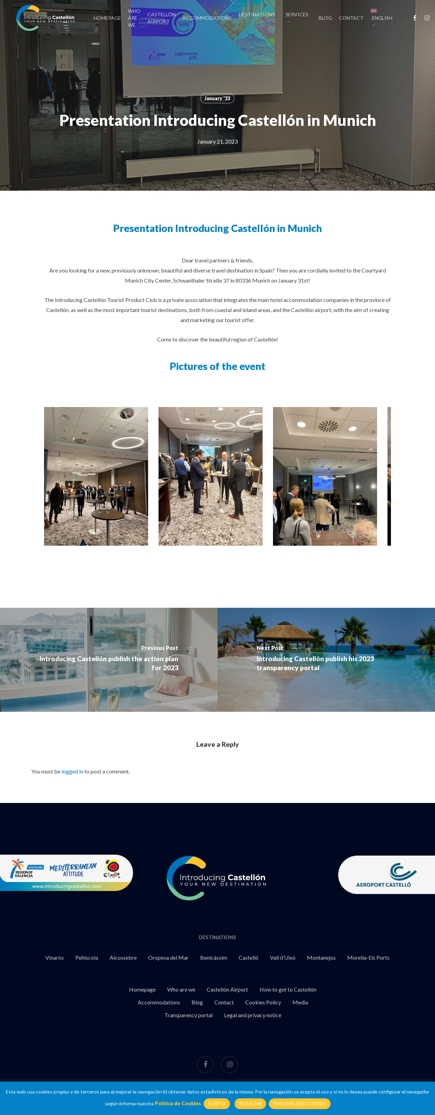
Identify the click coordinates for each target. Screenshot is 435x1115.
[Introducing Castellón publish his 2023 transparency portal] (326, 660)
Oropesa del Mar (168, 957)
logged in (72, 771)
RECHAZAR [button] (250, 1103)
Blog (197, 1002)
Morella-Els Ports (368, 957)
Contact (224, 1002)
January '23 (217, 98)
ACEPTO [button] (217, 1103)
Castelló (248, 957)
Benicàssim (213, 957)
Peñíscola (86, 957)
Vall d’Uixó (283, 957)
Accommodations (159, 1002)
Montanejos (321, 957)
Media (300, 1002)
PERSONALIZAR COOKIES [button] (299, 1103)
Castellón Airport (227, 989)
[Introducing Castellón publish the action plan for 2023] (109, 660)
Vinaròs (54, 957)
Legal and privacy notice (252, 1015)
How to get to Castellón (287, 989)
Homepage (142, 989)
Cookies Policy (263, 1002)
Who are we (181, 989)
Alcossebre (123, 957)
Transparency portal (188, 1015)
